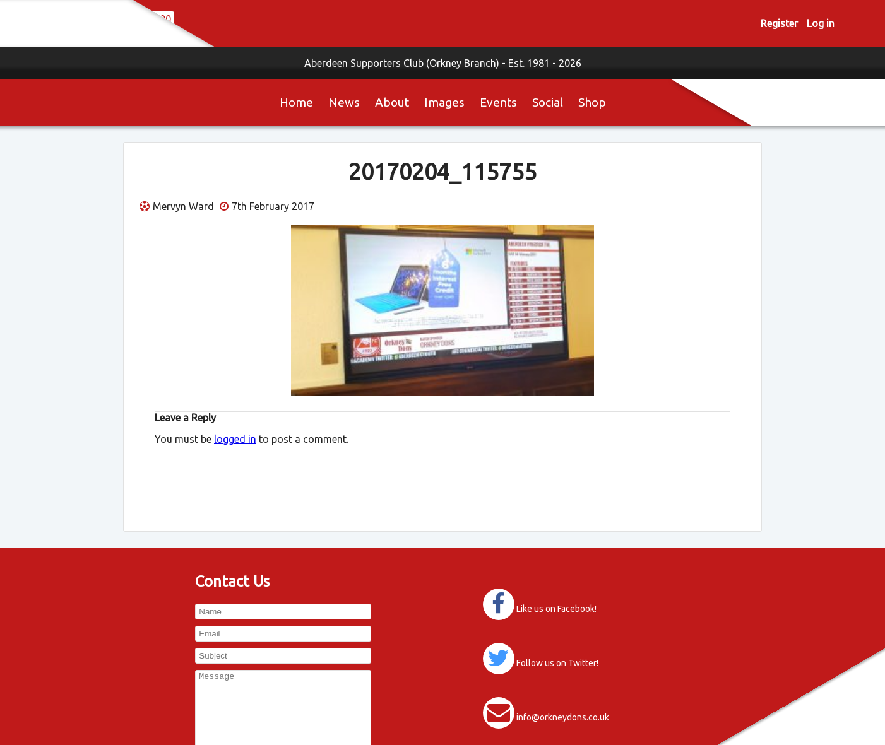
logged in (235, 439)
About (392, 102)
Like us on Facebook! (556, 609)
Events (498, 102)
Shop (592, 102)
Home (296, 102)
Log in (821, 23)
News (344, 102)
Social (547, 102)
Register (779, 23)
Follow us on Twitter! (557, 663)
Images (444, 102)
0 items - (258, 23)
